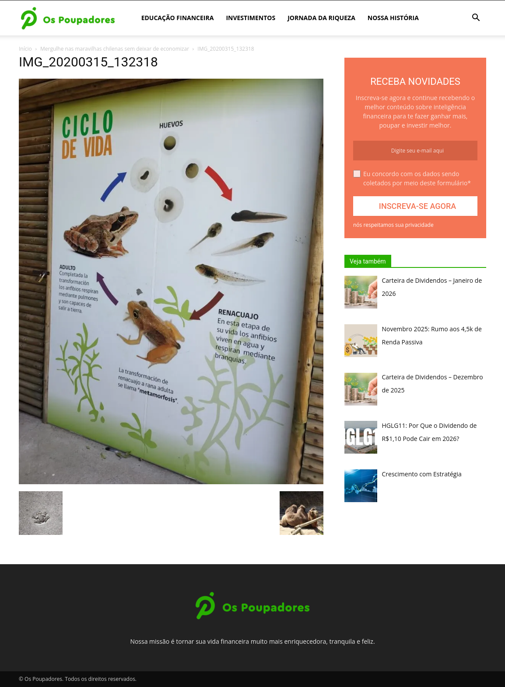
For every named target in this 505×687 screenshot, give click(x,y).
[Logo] (68, 18)
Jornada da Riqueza (321, 18)
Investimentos (250, 18)
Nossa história (393, 18)
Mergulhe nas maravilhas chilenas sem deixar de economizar (114, 48)
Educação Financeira (177, 18)
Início (25, 48)
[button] (475, 18)
